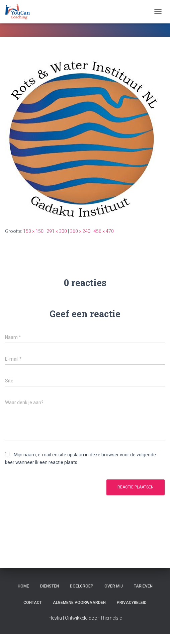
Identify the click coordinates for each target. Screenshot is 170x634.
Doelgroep (81, 586)
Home (23, 586)
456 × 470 (103, 231)
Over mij (113, 586)
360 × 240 (80, 231)
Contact (32, 602)
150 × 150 (33, 231)
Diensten (49, 586)
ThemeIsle (111, 618)
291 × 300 (57, 231)
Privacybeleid (132, 602)
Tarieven (143, 586)
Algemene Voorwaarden (79, 602)
